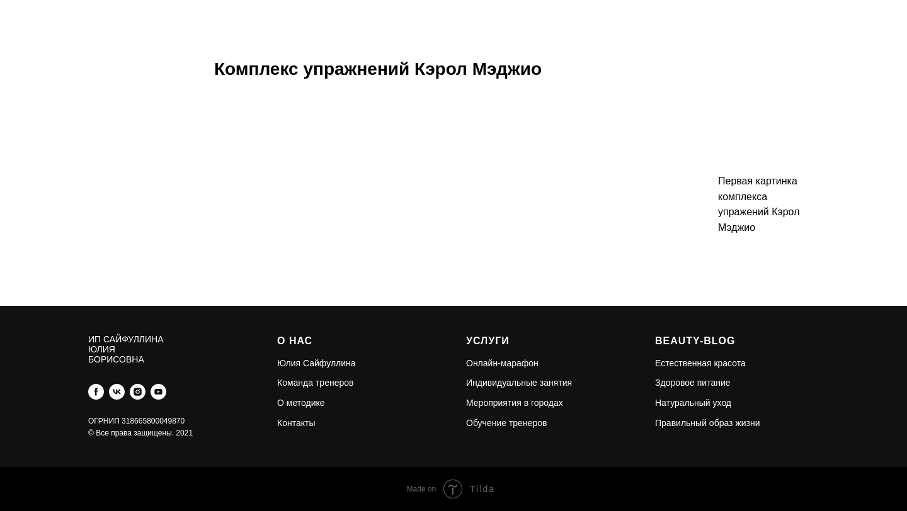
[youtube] (158, 392)
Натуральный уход (693, 403)
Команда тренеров (315, 383)
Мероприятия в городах (514, 403)
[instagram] (137, 392)
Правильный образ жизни (707, 423)
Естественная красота (700, 363)
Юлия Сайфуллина (316, 363)
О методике (301, 403)
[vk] (117, 392)
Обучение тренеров (506, 423)
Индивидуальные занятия (519, 383)
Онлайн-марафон (502, 363)
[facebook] (96, 392)
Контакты (296, 423)
